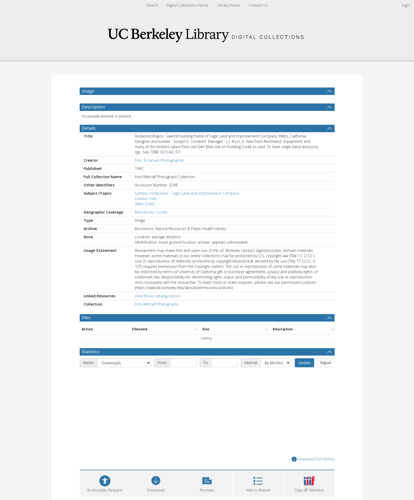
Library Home (228, 5)
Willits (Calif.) (145, 203)
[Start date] (183, 362)
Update (304, 362)
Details (89, 128)
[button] (207, 482)
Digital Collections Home (187, 5)
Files (86, 317)
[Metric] (124, 362)
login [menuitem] (406, 5)
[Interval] (275, 362)
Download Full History (313, 459)
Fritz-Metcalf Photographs (157, 304)
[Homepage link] (207, 33)
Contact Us (258, 5)
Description (93, 107)
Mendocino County (151, 212)
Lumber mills (146, 198)
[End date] (224, 362)
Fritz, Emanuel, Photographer (159, 160)
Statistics (91, 352)
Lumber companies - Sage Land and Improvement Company (187, 193)
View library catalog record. (158, 295)
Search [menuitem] (152, 5)
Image (88, 91)
